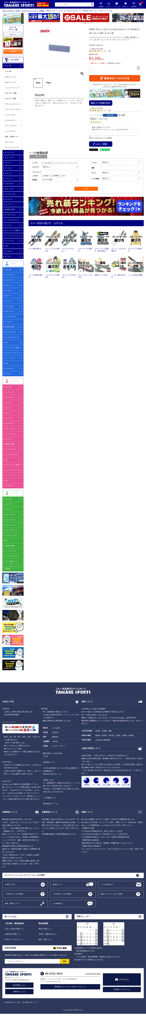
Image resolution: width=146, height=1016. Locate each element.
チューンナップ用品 (12, 230)
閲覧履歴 (133, 4)
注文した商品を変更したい (15, 929)
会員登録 (13, 51)
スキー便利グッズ (11, 561)
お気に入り (125, 4)
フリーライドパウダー (12, 109)
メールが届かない (107, 884)
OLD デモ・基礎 (10, 98)
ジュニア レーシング (12, 88)
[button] (29, 18)
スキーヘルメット (11, 530)
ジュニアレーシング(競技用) (12, 568)
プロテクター (9, 183)
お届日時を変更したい (13, 934)
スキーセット (9, 142)
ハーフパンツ (9, 204)
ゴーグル (8, 168)
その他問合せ (58, 903)
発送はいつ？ (58, 884)
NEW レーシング (10, 77)
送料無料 (56, 176)
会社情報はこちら (19, 985)
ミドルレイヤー (10, 194)
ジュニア (75, 163)
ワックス (8, 225)
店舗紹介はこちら (19, 991)
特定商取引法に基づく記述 (12, 1002)
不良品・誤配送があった (48, 934)
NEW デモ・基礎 (10, 93)
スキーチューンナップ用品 (32, 11)
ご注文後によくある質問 (62, 894)
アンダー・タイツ (11, 535)
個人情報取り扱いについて (30, 1002)
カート (141, 5)
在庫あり (47, 176)
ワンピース (9, 199)
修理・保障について (12, 903)
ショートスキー (10, 115)
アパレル (8, 256)
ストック (8, 163)
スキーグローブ (10, 525)
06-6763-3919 (53, 973)
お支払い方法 (10, 884)
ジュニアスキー (10, 131)
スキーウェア (9, 189)
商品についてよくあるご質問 (111, 894)
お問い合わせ (124, 979)
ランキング (116, 4)
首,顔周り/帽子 (10, 209)
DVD (6, 246)
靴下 (6, 540)
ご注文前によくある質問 (14, 894)
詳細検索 (101, 4)
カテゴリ (108, 5)
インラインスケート (12, 235)
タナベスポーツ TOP (11, 11)
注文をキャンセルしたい (14, 939)
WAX (6, 342)
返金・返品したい (45, 939)
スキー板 (8, 66)
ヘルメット (9, 178)
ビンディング (9, 152)
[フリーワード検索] (60, 172)
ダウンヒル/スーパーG (12, 104)
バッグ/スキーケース (12, 220)
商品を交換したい (45, 929)
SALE (63, 176)
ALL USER (47, 163)
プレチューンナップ (12, 147)
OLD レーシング (10, 82)
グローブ (8, 173)
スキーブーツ (9, 157)
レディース (65, 163)
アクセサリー (9, 368)
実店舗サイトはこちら (122, 989)
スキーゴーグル (10, 520)
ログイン (13, 34)
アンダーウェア (10, 215)
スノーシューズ (10, 551)
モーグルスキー (10, 120)
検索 (92, 4)
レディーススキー (11, 126)
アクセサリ (9, 251)
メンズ (56, 163)
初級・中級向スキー (12, 136)
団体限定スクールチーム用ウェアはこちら (70, 987)
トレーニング (9, 241)
